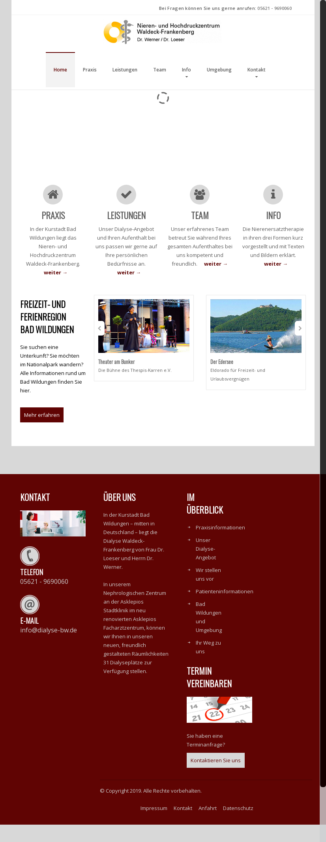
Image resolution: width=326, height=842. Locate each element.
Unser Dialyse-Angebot (206, 566)
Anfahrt (208, 825)
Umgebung (219, 69)
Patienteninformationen (224, 608)
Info (186, 69)
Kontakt (256, 69)
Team (159, 69)
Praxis (90, 69)
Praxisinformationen (220, 544)
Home (60, 69)
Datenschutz (238, 825)
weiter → (55, 272)
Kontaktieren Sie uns (216, 777)
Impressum (154, 825)
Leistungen (124, 69)
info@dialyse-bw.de (48, 647)
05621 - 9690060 (274, 8)
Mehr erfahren (42, 432)
